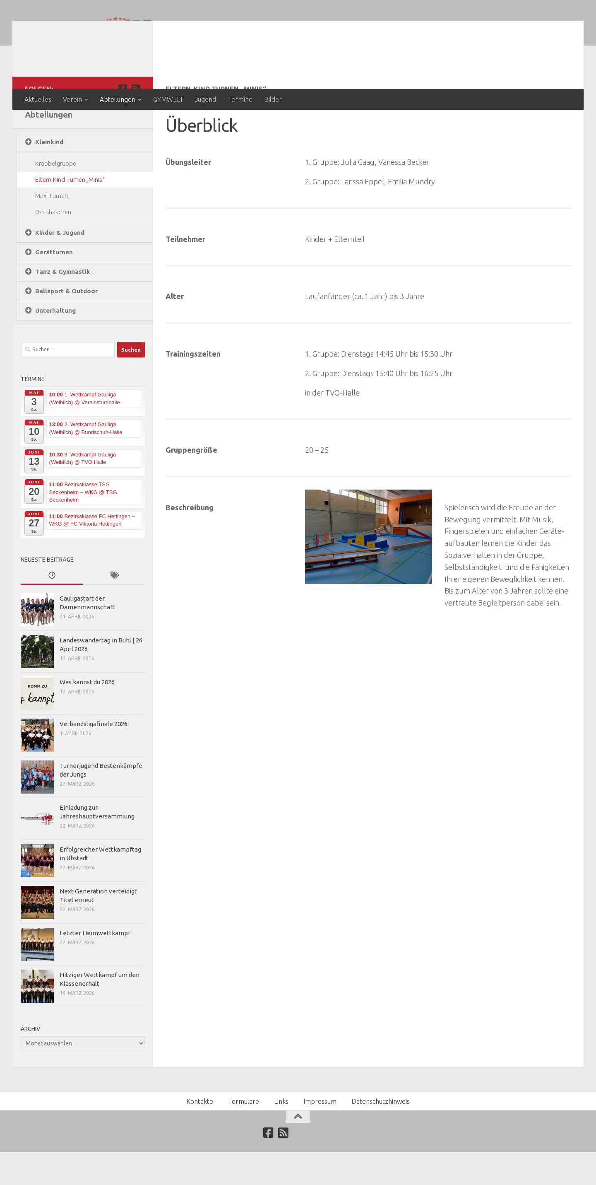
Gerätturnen (54, 285)
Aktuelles (37, 99)
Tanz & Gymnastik (62, 304)
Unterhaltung (55, 343)
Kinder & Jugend (59, 265)
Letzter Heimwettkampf (95, 966)
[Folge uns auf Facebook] (122, 122)
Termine (240, 99)
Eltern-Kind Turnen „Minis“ (69, 212)
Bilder (273, 99)
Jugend (205, 99)
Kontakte (199, 1134)
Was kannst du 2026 (87, 715)
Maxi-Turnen (51, 228)
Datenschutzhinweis (380, 1134)
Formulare (243, 1134)
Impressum (319, 1134)
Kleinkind (49, 175)
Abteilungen (117, 99)
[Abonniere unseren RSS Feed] (136, 122)
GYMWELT (168, 99)
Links (281, 1134)
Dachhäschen (53, 245)
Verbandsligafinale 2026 (93, 756)
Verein (72, 99)
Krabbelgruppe (55, 196)
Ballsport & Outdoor (66, 324)
